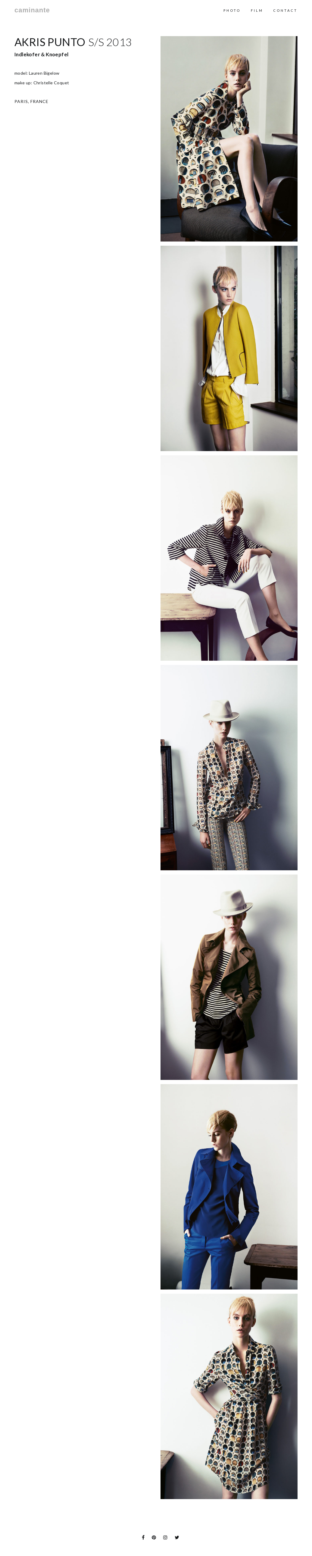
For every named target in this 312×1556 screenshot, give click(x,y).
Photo (232, 10)
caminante (32, 10)
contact (285, 10)
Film (257, 10)
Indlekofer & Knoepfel (41, 54)
